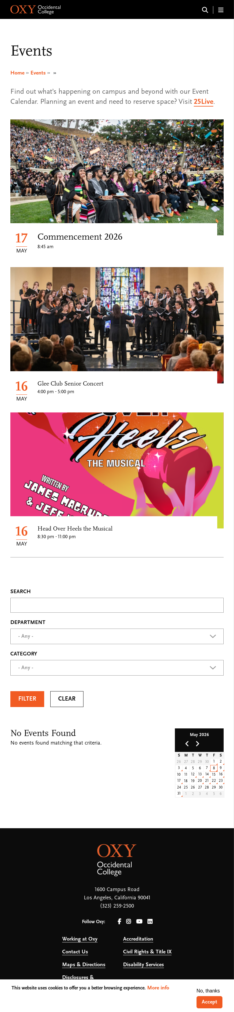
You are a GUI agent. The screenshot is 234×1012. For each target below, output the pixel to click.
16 (221, 774)
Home (17, 73)
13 (200, 774)
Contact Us (75, 952)
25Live (203, 102)
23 (221, 781)
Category (23, 654)
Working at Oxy (80, 939)
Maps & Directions (83, 965)
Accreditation (138, 939)
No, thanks (208, 990)
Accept (209, 1002)
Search (20, 592)
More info (158, 988)
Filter (27, 699)
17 (179, 781)
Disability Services (143, 965)
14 (207, 774)
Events (38, 73)
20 (200, 781)
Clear (67, 699)
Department (27, 623)
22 (214, 781)
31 (179, 794)
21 (207, 781)
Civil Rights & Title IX (147, 952)
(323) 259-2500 (117, 906)
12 (193, 774)
